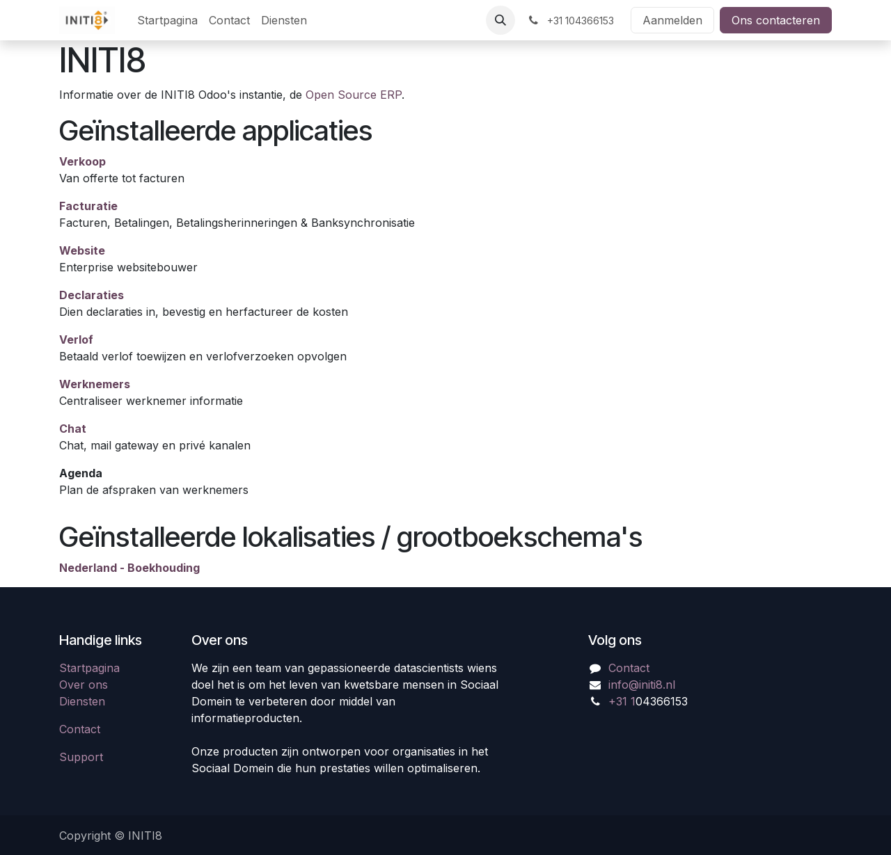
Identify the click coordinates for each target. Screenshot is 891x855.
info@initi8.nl (641, 685)
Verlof (76, 339)
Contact (79, 729)
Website (82, 250)
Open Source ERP (354, 95)
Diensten (82, 701)
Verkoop (82, 161)
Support (81, 757)
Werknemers (94, 384)
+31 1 (622, 701)
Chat (72, 429)
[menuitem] (167, 20)
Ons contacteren (776, 20)
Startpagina (89, 668)
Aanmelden (672, 20)
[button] (500, 20)
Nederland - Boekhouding (129, 568)
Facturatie (88, 206)
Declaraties (91, 295)
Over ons (83, 685)
